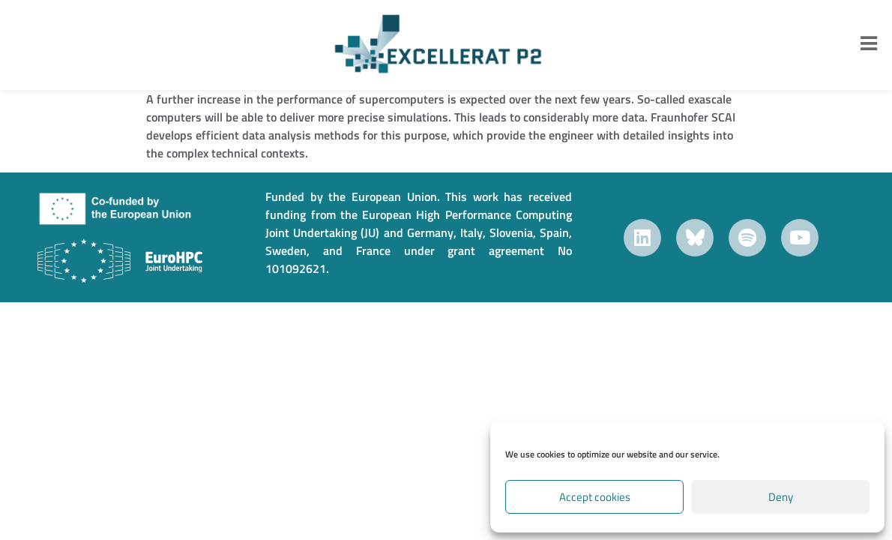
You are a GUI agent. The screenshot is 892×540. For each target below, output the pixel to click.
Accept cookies (594, 497)
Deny (780, 497)
